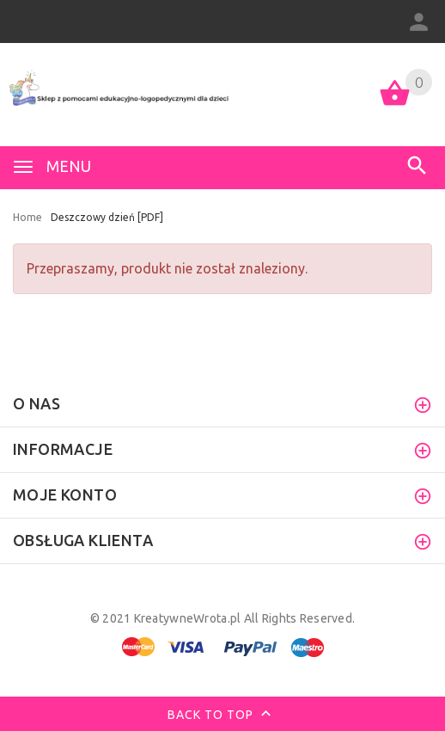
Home (27, 217)
